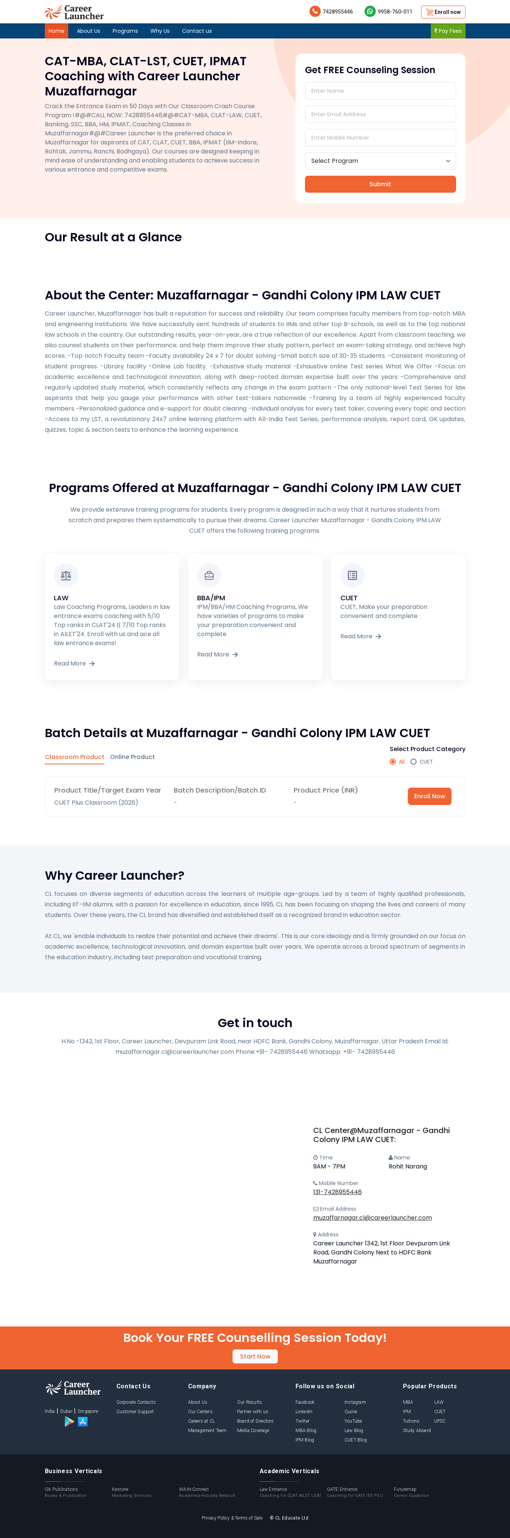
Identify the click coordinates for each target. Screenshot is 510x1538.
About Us (88, 31)
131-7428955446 (337, 1192)
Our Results (249, 1402)
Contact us (197, 31)
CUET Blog (356, 1440)
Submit (380, 184)
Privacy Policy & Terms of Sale (232, 1518)
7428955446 (331, 11)
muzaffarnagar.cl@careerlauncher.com (372, 1217)
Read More (75, 663)
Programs (125, 31)
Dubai (66, 1411)
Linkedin (304, 1411)
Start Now (255, 1356)
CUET (440, 1411)
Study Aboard (417, 1430)
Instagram (355, 1402)
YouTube (353, 1421)
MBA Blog (306, 1430)
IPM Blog (305, 1440)
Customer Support (135, 1411)
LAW (439, 1402)
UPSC (440, 1421)
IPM (407, 1411)
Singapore (88, 1411)
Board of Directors (255, 1421)
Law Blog (354, 1430)
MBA (408, 1402)
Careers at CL (201, 1421)
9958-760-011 (388, 11)
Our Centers (200, 1411)
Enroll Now (429, 796)
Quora (351, 1411)
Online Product (132, 757)
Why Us (160, 31)
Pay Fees (448, 31)
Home (56, 31)
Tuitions (411, 1421)
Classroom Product (74, 757)
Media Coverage (253, 1430)
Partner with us (252, 1411)
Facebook (305, 1402)
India (50, 1411)
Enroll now (443, 12)
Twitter (302, 1421)
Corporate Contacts (136, 1402)
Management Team (207, 1430)
